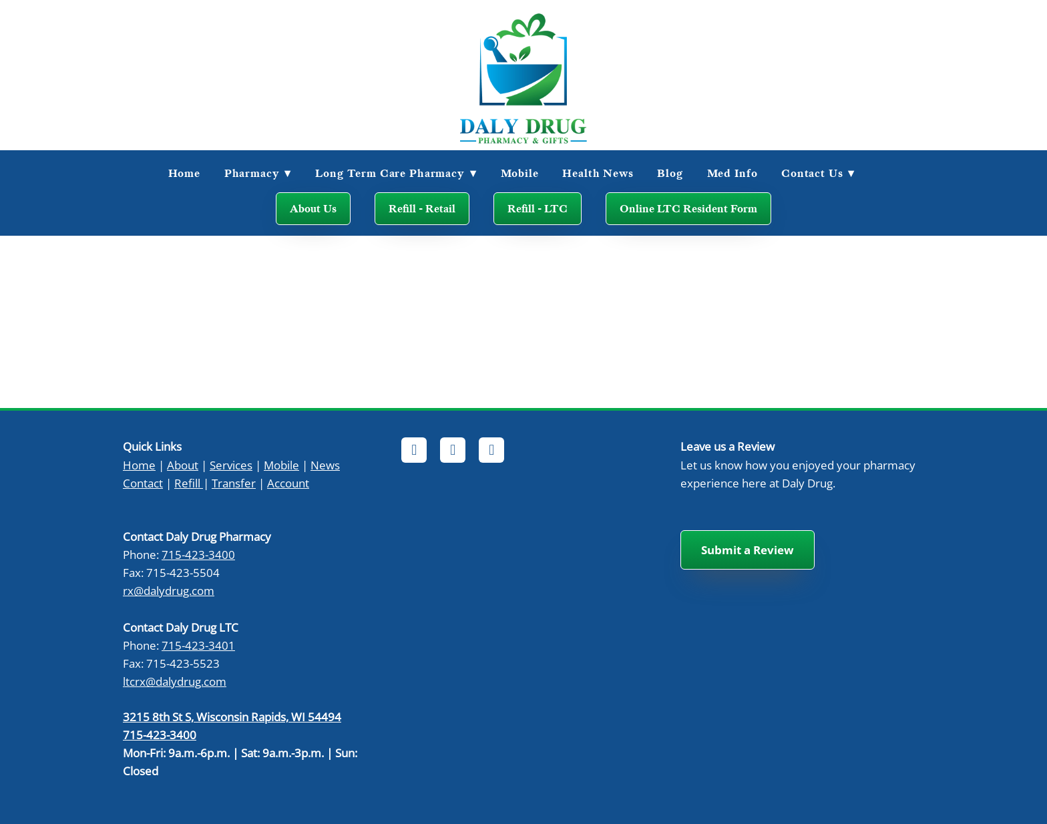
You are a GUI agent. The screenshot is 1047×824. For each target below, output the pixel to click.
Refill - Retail (422, 208)
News (325, 465)
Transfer (234, 483)
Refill (187, 483)
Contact (143, 483)
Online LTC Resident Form (688, 208)
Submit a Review (747, 550)
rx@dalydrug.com (168, 590)
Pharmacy (258, 173)
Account (288, 483)
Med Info (732, 173)
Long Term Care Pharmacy (396, 173)
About (182, 465)
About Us (313, 208)
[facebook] (414, 450)
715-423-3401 (198, 645)
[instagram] (491, 450)
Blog (669, 173)
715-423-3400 (198, 554)
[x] (452, 450)
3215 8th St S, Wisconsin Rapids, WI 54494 (232, 716)
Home (184, 173)
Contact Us (818, 173)
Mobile (520, 173)
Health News (597, 173)
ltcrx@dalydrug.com (174, 681)
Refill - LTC (537, 208)
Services (231, 465)
